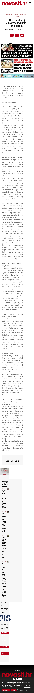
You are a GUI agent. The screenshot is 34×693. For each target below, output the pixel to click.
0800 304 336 (4, 630)
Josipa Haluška (8, 29)
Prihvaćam (5, 690)
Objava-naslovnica (21, 14)
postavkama (27, 687)
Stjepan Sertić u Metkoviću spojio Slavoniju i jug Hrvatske (4, 500)
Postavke (21, 690)
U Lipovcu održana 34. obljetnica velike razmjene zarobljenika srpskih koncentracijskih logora (4, 580)
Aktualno (8, 14)
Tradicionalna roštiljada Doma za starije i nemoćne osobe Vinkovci (4, 548)
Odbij (13, 690)
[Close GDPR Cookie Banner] (27, 690)
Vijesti (17, 17)
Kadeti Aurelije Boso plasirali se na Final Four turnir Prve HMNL (4, 523)
